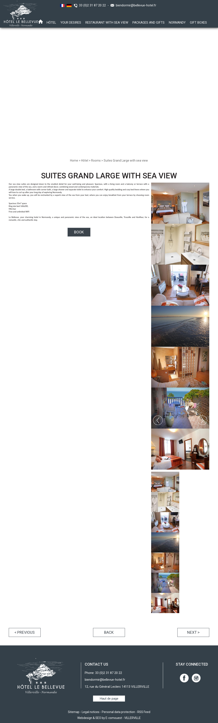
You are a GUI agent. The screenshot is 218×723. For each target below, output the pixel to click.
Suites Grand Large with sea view (126, 160)
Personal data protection (118, 712)
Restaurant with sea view (106, 22)
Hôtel (51, 22)
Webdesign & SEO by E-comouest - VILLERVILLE (109, 718)
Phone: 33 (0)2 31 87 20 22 (103, 673)
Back (109, 632)
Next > (193, 632)
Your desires (70, 22)
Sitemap (73, 712)
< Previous (24, 632)
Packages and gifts (148, 22)
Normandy (177, 22)
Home (74, 160)
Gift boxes (198, 22)
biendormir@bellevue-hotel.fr (136, 5)
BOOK (79, 232)
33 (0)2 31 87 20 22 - (94, 5)
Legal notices (90, 712)
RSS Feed (143, 712)
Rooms (96, 160)
